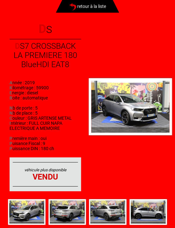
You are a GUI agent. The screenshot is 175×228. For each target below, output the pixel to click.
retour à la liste (87, 6)
